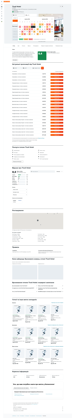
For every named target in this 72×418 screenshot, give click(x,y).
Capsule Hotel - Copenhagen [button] (17, 338)
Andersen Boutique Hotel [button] (29, 358)
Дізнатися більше (41, 138)
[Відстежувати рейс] (1, 14)
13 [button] (27, 29)
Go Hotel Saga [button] (53, 338)
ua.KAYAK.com (14, 415)
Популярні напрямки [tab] (33, 387)
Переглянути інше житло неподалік (57, 302)
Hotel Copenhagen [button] (41, 338)
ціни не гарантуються (34, 404)
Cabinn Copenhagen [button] (16, 315)
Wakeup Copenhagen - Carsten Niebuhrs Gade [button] (30, 316)
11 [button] (22, 29)
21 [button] (29, 31)
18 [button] (22, 31)
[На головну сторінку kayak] (7, 1)
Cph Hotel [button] (52, 314)
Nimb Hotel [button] (14, 358)
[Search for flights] (1, 5)
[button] (2, 1)
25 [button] (22, 34)
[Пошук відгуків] (43, 171)
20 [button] (27, 31)
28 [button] (29, 34)
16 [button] (34, 29)
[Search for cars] (1, 9)
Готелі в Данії (27, 415)
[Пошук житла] (1, 7)
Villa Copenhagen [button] (54, 358)
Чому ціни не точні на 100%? (38, 410)
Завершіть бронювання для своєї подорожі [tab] (21, 387)
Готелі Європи (22, 415)
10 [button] (44, 26)
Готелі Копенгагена (39, 415)
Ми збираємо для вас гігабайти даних (38, 408)
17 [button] (44, 29)
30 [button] (34, 34)
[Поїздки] (1, 19)
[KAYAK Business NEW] (1, 16)
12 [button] (24, 29)
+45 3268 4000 (15, 10)
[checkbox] (17, 201)
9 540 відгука (21, 11)
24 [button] (44, 31)
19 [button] (24, 31)
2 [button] (34, 24)
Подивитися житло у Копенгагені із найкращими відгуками (53, 346)
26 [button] (24, 34)
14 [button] (29, 29)
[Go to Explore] (1, 12)
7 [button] (29, 26)
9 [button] (34, 26)
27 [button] (27, 34)
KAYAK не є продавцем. (38, 407)
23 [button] (34, 31)
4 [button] (22, 26)
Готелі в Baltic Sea (32, 415)
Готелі (18, 415)
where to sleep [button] (27, 338)
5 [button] (49, 24)
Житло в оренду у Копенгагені (19, 395)
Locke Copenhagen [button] (41, 359)
